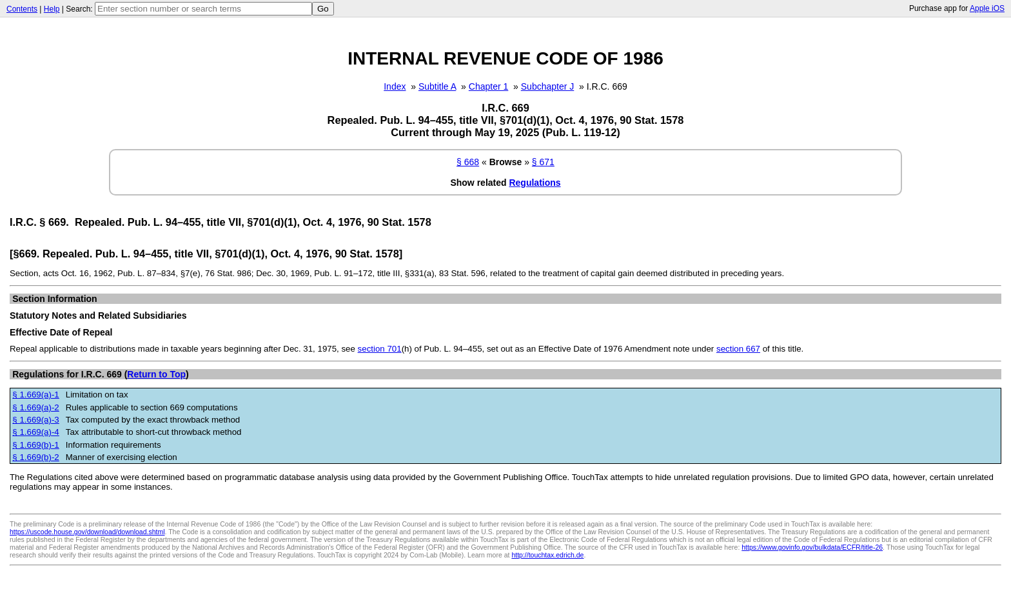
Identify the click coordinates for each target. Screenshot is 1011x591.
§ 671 (543, 162)
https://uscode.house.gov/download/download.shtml (87, 532)
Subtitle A (437, 86)
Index (395, 86)
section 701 (380, 349)
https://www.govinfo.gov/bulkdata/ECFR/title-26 (812, 547)
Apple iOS (987, 8)
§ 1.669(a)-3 (35, 420)
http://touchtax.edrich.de (547, 555)
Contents (21, 9)
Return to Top (156, 374)
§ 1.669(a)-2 (35, 407)
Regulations (534, 182)
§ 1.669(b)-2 (35, 457)
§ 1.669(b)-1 (35, 445)
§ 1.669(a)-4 (35, 432)
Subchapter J (547, 86)
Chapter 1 (488, 86)
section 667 (738, 349)
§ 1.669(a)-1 (35, 394)
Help (52, 9)
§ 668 (467, 162)
